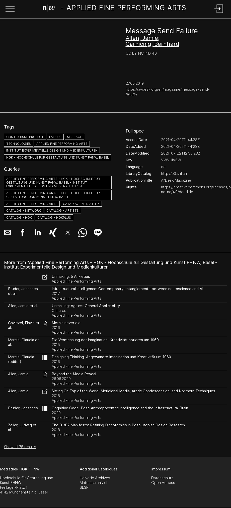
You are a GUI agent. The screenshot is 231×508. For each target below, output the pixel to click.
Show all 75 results (20, 446)
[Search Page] (114, 9)
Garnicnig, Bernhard (152, 44)
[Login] (219, 13)
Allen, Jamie (142, 38)
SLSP (84, 487)
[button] (10, 9)
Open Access (163, 482)
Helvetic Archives (95, 477)
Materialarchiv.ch (94, 482)
